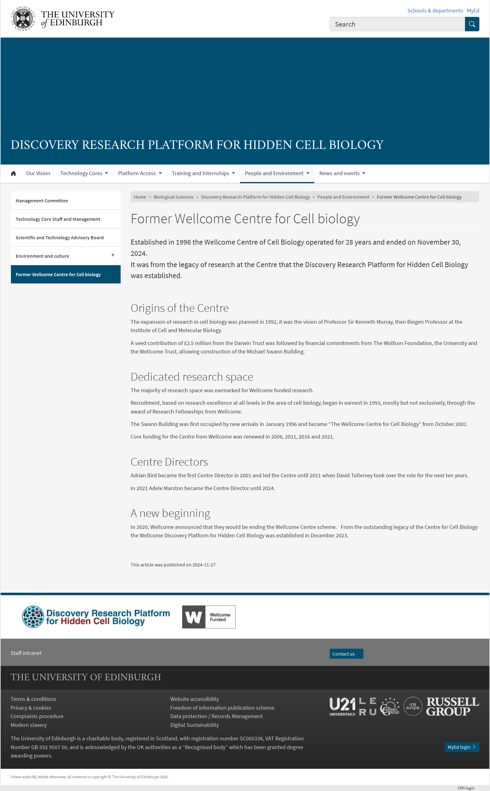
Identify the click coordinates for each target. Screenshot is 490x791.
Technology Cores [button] (82, 173)
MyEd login (462, 747)
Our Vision (38, 173)
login (468, 787)
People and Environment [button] (275, 173)
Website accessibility (194, 698)
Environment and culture (42, 256)
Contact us (346, 654)
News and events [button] (340, 173)
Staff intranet (26, 653)
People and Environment (343, 197)
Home (140, 197)
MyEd (473, 10)
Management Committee (42, 200)
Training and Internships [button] (201, 173)
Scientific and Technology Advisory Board (60, 237)
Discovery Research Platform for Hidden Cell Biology (255, 197)
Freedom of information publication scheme (222, 707)
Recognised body (205, 747)
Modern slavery (29, 724)
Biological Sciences (174, 197)
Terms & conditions (33, 698)
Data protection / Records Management (216, 716)
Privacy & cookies (31, 707)
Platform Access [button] (137, 173)
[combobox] (397, 24)
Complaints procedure (37, 716)
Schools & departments (435, 10)
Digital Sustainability (194, 724)
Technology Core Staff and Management (58, 219)
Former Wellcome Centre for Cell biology (58, 274)
